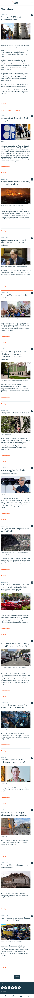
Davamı (17, 977)
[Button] (3, 104)
